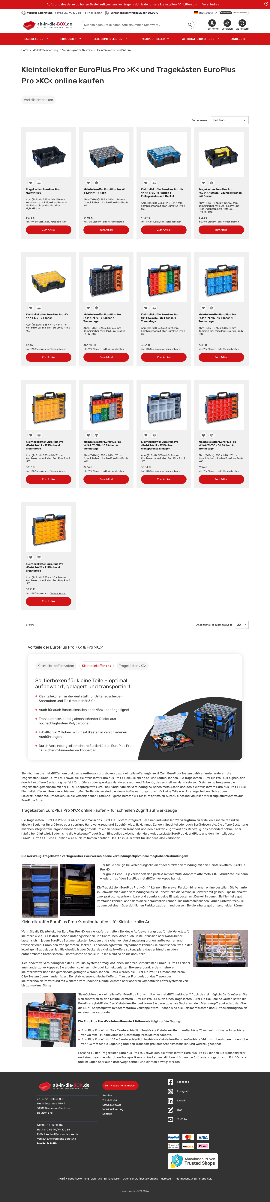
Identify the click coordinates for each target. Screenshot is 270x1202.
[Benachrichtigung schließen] (266, 4)
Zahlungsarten (112, 1178)
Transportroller (152, 39)
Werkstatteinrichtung (198, 39)
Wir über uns (109, 1100)
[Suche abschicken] (190, 24)
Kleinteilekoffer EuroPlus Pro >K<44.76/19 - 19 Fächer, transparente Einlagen (159, 445)
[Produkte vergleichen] (227, 25)
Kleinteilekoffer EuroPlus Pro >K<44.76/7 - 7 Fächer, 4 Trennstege (102, 318)
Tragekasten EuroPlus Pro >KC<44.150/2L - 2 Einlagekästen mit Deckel (220, 193)
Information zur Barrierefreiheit (193, 1178)
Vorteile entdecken (38, 100)
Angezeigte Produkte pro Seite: (214, 624)
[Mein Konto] (212, 25)
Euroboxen (68, 39)
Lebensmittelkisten (108, 39)
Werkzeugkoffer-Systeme (77, 50)
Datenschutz (130, 1178)
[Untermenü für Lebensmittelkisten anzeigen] (126, 39)
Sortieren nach (200, 120)
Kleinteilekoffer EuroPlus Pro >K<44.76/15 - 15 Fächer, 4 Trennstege (217, 318)
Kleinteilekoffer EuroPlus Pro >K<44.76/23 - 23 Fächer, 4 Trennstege (159, 318)
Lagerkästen (33, 39)
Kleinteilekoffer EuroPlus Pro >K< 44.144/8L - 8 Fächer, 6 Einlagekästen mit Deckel (162, 193)
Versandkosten (58, 221)
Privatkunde (225, 13)
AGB (61, 1178)
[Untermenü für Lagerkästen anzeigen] (47, 39)
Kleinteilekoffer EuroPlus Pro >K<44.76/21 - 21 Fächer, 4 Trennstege (44, 567)
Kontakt (107, 1113)
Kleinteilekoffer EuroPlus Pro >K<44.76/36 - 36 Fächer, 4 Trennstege (217, 445)
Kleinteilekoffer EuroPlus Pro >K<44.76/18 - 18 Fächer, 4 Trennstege (102, 445)
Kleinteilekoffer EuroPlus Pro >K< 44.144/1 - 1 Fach (104, 191)
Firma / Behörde (240, 13)
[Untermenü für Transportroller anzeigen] (168, 39)
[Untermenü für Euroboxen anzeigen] (80, 39)
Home (24, 50)
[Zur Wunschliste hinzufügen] (30, 182)
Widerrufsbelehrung (77, 1178)
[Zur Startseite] (48, 25)
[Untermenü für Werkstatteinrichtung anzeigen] (218, 39)
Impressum (166, 1178)
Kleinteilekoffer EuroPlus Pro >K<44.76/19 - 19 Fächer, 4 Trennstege (44, 445)
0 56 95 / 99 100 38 (58, 1129)
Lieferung (96, 1178)
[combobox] (137, 25)
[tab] (55, 665)
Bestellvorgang (149, 1178)
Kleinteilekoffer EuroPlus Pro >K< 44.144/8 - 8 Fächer (47, 316)
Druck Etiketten (111, 1104)
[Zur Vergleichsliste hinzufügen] (39, 182)
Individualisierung (112, 1109)
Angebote (238, 39)
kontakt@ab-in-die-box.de (62, 1134)
